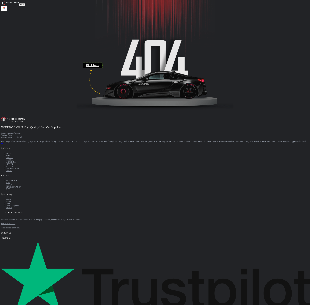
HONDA (9, 158)
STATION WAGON (13, 187)
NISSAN (9, 164)
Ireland (8, 201)
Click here (92, 65)
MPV (8, 183)
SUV (8, 189)
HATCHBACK (12, 180)
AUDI (8, 153)
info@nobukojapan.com (10, 228)
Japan (8, 203)
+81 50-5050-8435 (8, 224)
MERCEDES (11, 162)
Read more (5, 143)
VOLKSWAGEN (12, 168)
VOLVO (9, 171)
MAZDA (9, 160)
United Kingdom (12, 205)
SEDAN (9, 185)
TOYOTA (10, 166)
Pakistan (9, 208)
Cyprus (8, 199)
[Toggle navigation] (22, 4)
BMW (8, 155)
